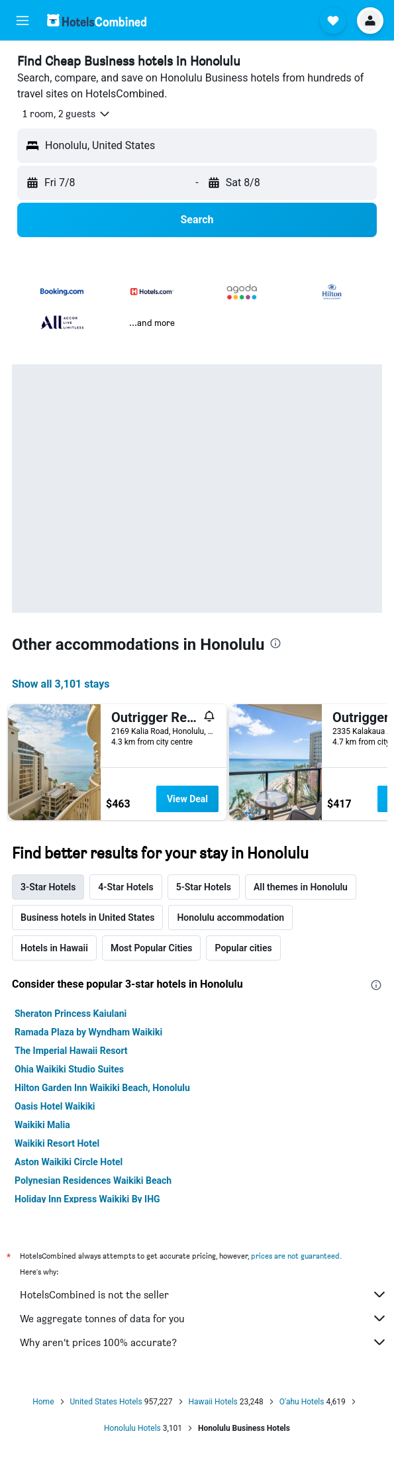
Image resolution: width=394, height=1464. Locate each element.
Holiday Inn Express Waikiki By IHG (87, 1199)
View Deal (187, 799)
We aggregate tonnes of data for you (203, 1318)
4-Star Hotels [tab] (125, 887)
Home (43, 1401)
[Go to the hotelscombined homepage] (96, 20)
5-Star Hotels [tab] (203, 887)
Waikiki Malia (42, 1125)
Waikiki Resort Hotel (57, 1143)
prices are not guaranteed (295, 1256)
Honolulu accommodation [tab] (230, 917)
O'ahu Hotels (301, 1401)
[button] (22, 20)
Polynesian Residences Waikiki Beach (93, 1180)
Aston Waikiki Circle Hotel (69, 1162)
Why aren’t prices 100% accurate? (203, 1342)
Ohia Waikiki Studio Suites (69, 1069)
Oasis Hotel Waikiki (55, 1106)
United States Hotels (106, 1401)
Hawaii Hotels (213, 1401)
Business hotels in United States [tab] (87, 917)
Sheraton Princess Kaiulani (70, 1013)
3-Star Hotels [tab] (48, 887)
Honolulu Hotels (132, 1428)
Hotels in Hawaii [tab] (54, 948)
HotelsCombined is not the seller (203, 1294)
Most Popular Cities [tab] (152, 948)
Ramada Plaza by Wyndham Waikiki (88, 1032)
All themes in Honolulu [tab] (301, 887)
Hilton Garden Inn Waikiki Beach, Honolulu (102, 1087)
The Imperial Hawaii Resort (71, 1050)
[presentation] (275, 643)
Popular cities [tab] (243, 948)
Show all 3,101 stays (61, 684)
